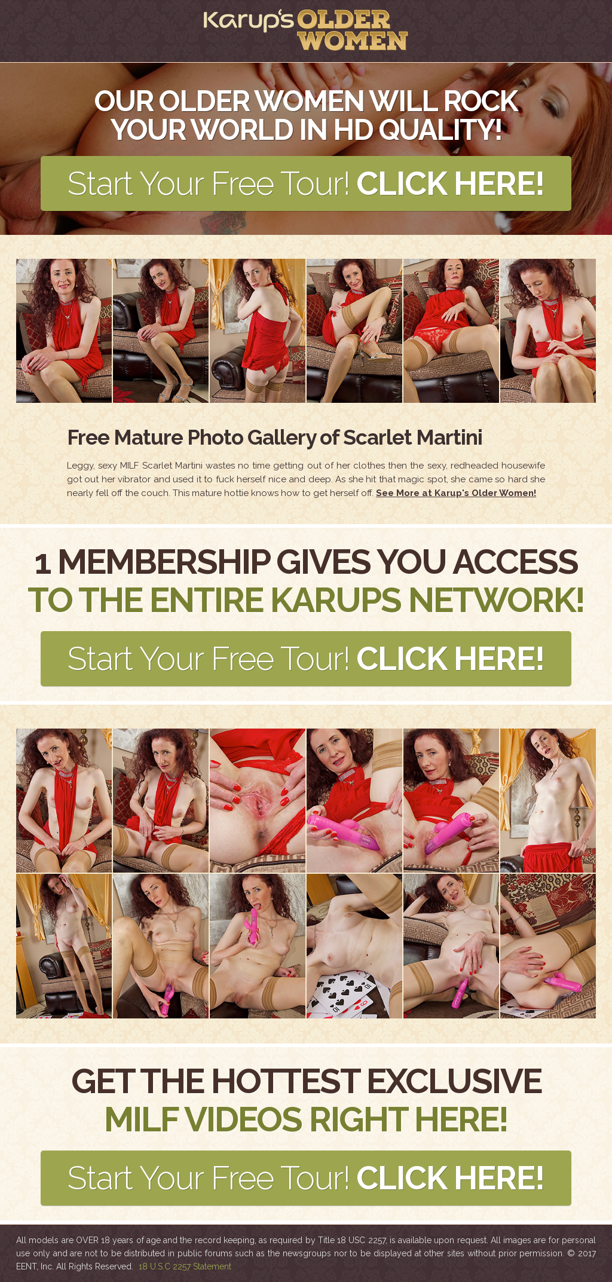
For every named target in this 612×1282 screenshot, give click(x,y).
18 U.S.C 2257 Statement (185, 1266)
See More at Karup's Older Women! (456, 493)
